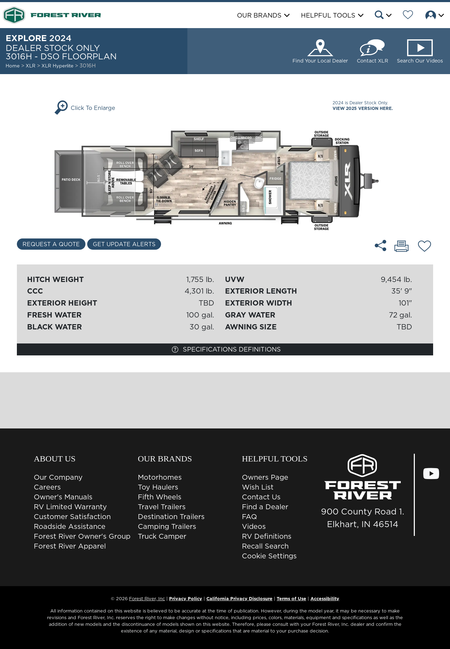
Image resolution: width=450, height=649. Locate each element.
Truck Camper (162, 536)
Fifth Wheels (159, 497)
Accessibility (324, 598)
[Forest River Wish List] (408, 16)
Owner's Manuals (63, 497)
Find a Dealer (265, 507)
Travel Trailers (162, 507)
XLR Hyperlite (58, 66)
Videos (254, 526)
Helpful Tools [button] (328, 15)
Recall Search (265, 546)
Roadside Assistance (69, 526)
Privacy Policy (185, 598)
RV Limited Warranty (70, 507)
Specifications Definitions (226, 349)
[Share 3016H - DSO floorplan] (380, 245)
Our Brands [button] (259, 15)
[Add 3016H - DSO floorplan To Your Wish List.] (424, 247)
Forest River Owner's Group (82, 536)
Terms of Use (291, 598)
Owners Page (265, 477)
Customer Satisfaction (72, 517)
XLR (31, 66)
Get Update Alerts (124, 244)
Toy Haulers (158, 487)
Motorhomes (160, 477)
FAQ (249, 517)
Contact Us (261, 497)
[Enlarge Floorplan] (225, 177)
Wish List (258, 487)
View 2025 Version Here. (363, 108)
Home (13, 66)
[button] (382, 16)
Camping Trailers (167, 526)
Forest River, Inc (147, 598)
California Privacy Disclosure (239, 598)
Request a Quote (51, 244)
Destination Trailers (171, 517)
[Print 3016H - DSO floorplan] (401, 247)
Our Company (58, 477)
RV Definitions (266, 536)
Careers (47, 487)
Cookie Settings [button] (269, 556)
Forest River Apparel (70, 546)
